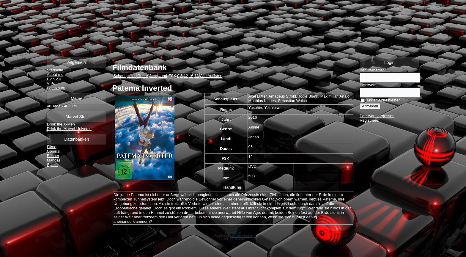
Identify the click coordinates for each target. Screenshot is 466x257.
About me (55, 74)
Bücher (53, 155)
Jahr (153, 75)
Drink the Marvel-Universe (69, 128)
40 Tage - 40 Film (62, 106)
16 (191, 75)
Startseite (55, 70)
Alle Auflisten (211, 75)
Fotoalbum (56, 88)
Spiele (52, 164)
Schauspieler (125, 75)
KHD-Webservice (241, 236)
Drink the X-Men (61, 124)
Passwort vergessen (377, 116)
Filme (51, 147)
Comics (53, 151)
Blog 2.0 (54, 79)
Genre (142, 75)
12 (186, 75)
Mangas (54, 160)
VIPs (51, 83)
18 (196, 75)
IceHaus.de (237, 239)
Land (162, 75)
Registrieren (370, 120)
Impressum (233, 232)
